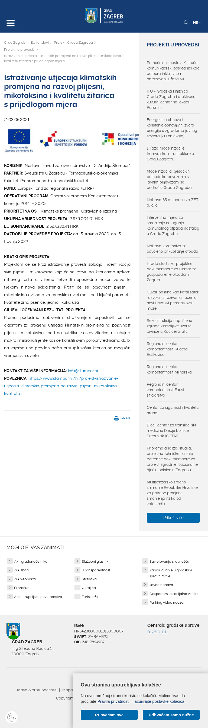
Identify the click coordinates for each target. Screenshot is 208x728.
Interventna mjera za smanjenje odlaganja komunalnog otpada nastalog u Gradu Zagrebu (173, 225)
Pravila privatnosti (113, 701)
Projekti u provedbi (19, 50)
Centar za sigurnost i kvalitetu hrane (173, 410)
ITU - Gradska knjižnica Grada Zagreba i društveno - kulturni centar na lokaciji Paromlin (172, 99)
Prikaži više (173, 517)
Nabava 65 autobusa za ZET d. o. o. (173, 202)
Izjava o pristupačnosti (37, 690)
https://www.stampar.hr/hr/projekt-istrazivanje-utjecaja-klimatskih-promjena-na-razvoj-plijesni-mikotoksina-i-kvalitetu (62, 386)
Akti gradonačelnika (30, 561)
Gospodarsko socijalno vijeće (174, 594)
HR (197, 22)
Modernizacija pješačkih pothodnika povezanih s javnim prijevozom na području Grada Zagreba (169, 179)
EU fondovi (40, 42)
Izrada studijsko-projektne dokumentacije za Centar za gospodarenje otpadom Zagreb (172, 271)
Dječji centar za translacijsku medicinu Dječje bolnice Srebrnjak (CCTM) (172, 430)
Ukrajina (89, 588)
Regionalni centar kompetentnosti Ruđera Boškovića (167, 349)
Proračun (22, 588)
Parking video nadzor (167, 602)
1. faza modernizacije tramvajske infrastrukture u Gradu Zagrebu (170, 153)
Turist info (90, 597)
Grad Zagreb (14, 42)
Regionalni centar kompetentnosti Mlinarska (169, 369)
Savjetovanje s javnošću (169, 561)
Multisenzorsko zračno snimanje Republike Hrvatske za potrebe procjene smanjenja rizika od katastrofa (172, 493)
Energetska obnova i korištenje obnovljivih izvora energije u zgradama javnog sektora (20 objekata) (172, 128)
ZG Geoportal (25, 579)
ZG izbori (21, 570)
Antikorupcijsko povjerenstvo (38, 597)
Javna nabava (161, 585)
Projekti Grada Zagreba (73, 42)
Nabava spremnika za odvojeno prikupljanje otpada (172, 249)
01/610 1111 (157, 632)
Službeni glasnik (95, 561)
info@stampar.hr (83, 370)
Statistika (89, 579)
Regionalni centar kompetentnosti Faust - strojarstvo (167, 389)
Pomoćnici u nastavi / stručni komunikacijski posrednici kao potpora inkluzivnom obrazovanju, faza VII (173, 71)
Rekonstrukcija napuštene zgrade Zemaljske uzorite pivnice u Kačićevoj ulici (169, 326)
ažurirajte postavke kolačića (159, 701)
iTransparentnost (96, 570)
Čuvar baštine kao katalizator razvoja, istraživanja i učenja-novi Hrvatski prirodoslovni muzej (173, 300)
